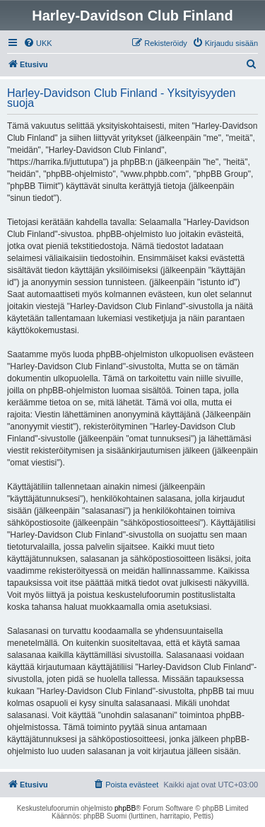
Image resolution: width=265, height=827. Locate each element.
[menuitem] (37, 43)
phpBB (125, 808)
